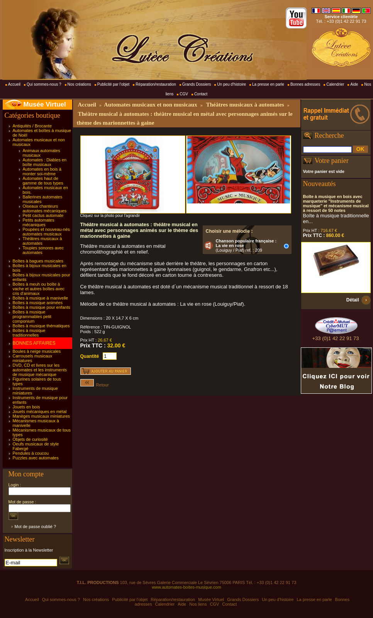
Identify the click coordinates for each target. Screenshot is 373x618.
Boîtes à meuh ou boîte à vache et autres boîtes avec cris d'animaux (39, 289)
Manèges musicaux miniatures (41, 416)
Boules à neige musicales (37, 351)
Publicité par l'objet (113, 84)
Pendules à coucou (31, 453)
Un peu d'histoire (231, 84)
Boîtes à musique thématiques (41, 325)
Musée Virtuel (45, 104)
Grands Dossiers (196, 84)
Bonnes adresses (305, 84)
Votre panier (332, 160)
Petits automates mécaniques (38, 222)
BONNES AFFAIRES (34, 343)
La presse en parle (268, 84)
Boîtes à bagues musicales (38, 261)
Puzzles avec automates (36, 457)
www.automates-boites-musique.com (186, 587)
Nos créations (79, 84)
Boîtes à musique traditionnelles (29, 332)
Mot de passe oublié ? (35, 526)
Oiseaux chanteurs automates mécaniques (45, 208)
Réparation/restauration (156, 84)
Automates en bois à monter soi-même (42, 171)
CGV (184, 94)
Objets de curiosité (30, 439)
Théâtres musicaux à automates (42, 241)
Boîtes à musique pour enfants (41, 307)
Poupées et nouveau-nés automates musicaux (46, 231)
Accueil (14, 84)
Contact (200, 94)
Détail (352, 300)
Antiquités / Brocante (32, 126)
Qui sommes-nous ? (44, 84)
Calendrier (335, 84)
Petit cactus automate (43, 215)
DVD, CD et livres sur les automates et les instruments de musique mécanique (40, 370)
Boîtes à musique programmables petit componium (32, 316)
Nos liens (198, 604)
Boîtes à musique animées (38, 302)
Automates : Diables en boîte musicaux (45, 162)
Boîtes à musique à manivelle (40, 298)
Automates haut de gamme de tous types (43, 180)
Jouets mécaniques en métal (40, 411)
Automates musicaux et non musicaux (150, 105)
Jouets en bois (26, 407)
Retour (94, 385)
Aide (354, 84)
